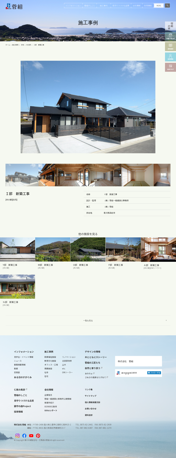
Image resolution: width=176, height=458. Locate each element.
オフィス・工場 (51, 364)
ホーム (8, 45)
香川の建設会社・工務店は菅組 (37, 440)
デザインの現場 (92, 351)
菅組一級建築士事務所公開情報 (57, 398)
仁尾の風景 (20, 389)
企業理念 (48, 395)
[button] (22, 175)
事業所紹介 (49, 402)
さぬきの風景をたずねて (96, 377)
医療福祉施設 (50, 357)
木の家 (28, 45)
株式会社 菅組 (125, 361)
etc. (63, 368)
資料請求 (89, 415)
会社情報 (137, 5)
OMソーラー (67, 372)
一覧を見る (88, 320)
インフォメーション (73, 5)
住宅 (22, 45)
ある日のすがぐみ (23, 377)
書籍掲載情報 (20, 364)
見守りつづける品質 (120, 5)
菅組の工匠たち (92, 362)
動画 (16, 368)
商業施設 (48, 368)
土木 (64, 364)
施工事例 (104, 5)
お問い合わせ (90, 408)
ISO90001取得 (50, 406)
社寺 (46, 372)
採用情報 (148, 5)
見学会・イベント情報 (23, 357)
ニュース (18, 360)
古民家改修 (67, 360)
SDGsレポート (50, 410)
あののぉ (90, 373)
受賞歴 (17, 372)
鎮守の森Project (22, 406)
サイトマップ (90, 395)
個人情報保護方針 (92, 402)
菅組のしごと (89, 5)
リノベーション (69, 357)
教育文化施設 (50, 360)
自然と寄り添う (93, 368)
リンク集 (89, 389)
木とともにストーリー (96, 357)
